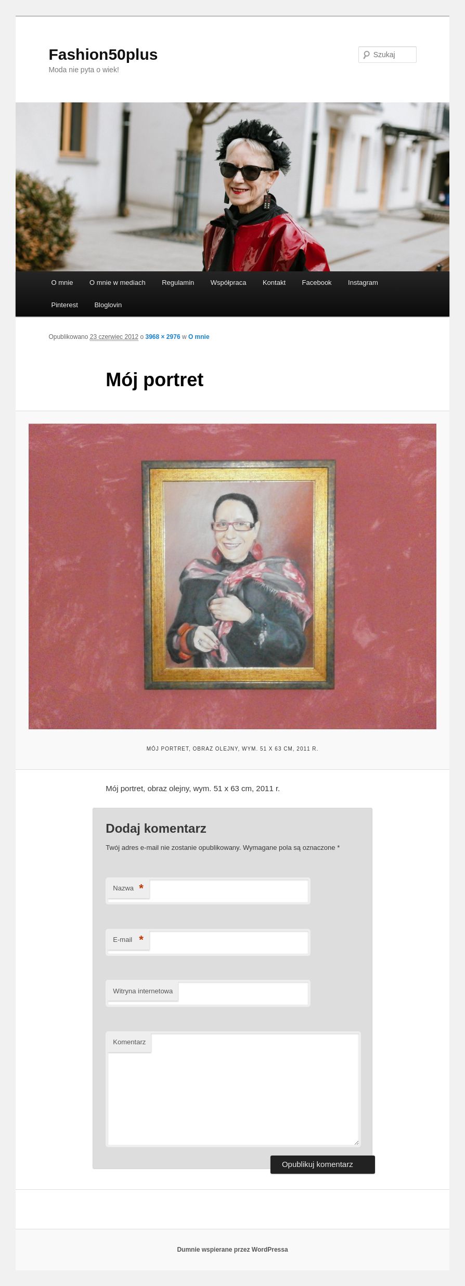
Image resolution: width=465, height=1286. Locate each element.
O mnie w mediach (117, 282)
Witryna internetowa (143, 991)
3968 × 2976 (163, 336)
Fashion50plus (103, 54)
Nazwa (128, 888)
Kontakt (274, 282)
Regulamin (178, 282)
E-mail (128, 940)
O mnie (62, 282)
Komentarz (129, 1042)
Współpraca (229, 282)
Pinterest (64, 305)
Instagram (363, 282)
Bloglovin (108, 305)
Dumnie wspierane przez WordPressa (232, 1249)
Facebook (317, 282)
